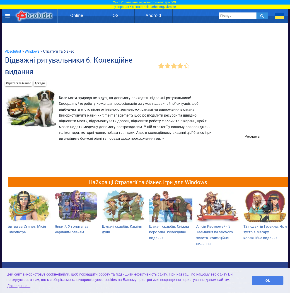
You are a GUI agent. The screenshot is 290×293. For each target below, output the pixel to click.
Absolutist (13, 51)
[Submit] (262, 15)
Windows (32, 51)
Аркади (40, 83)
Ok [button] (268, 280)
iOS (114, 15)
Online (76, 15)
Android (153, 15)
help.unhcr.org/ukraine (160, 7)
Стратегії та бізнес (18, 83)
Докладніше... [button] (18, 286)
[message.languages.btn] (279, 16)
